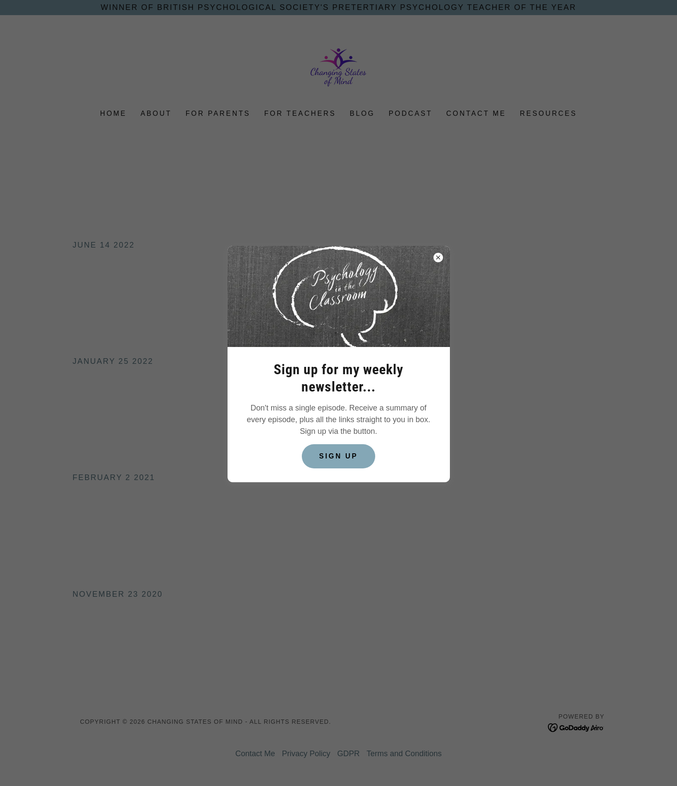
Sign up (338, 456)
